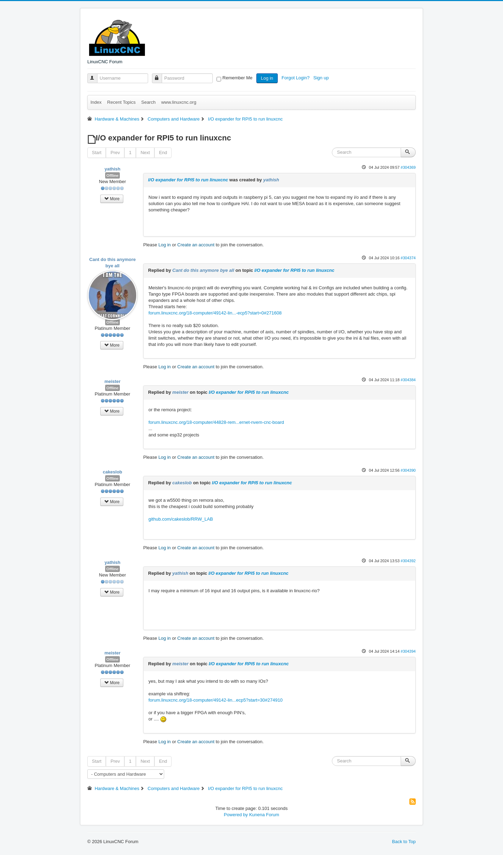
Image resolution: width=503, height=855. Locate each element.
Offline (113, 175)
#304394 (408, 651)
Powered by (236, 814)
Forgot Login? (296, 77)
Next (145, 152)
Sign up (321, 77)
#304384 (408, 380)
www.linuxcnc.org (178, 102)
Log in (267, 78)
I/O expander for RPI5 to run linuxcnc (188, 179)
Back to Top (404, 841)
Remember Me (238, 77)
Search (148, 102)
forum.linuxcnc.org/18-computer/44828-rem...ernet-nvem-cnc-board (216, 422)
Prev (115, 152)
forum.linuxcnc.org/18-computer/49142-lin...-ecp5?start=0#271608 (215, 313)
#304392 (408, 561)
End (163, 152)
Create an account (195, 244)
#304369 (408, 167)
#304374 (408, 258)
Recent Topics (121, 102)
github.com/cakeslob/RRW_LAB (180, 519)
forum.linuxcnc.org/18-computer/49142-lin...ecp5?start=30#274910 (215, 700)
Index (96, 102)
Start (96, 152)
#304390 (408, 470)
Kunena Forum (264, 814)
